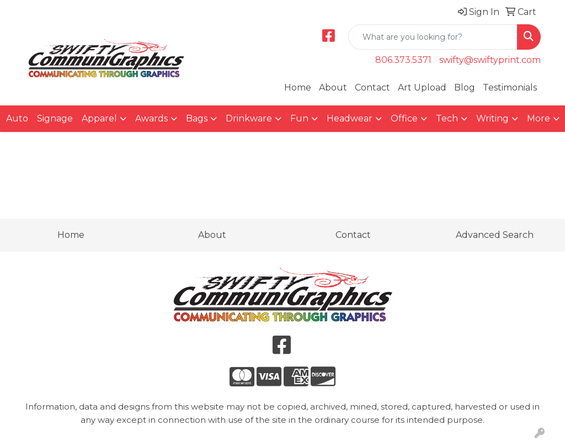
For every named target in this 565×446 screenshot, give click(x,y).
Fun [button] (299, 118)
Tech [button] (447, 118)
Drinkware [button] (249, 118)
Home (297, 87)
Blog (464, 87)
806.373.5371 (403, 60)
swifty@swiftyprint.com (490, 60)
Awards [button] (151, 118)
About (333, 87)
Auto (17, 118)
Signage (55, 118)
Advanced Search (495, 235)
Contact (372, 87)
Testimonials (510, 87)
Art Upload (422, 87)
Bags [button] (196, 118)
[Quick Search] (433, 37)
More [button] (538, 118)
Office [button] (404, 118)
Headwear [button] (349, 118)
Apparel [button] (99, 118)
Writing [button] (492, 118)
